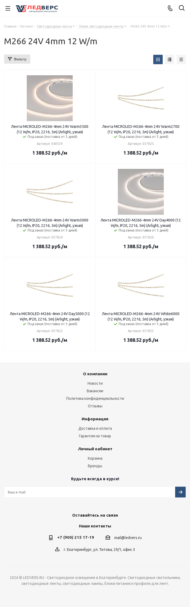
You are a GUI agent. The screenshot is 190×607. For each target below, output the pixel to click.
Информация (95, 419)
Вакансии (95, 391)
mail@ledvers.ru (128, 538)
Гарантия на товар (95, 436)
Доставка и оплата (95, 428)
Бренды (95, 466)
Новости (95, 383)
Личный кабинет (95, 448)
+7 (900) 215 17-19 (75, 537)
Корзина (95, 458)
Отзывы (95, 406)
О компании (95, 373)
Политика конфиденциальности (95, 398)
